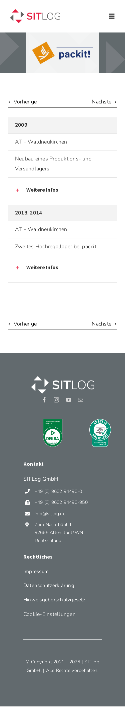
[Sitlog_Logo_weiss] (62, 375)
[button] (65, 190)
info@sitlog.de (50, 514)
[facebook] (44, 399)
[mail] (80, 399)
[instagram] (56, 399)
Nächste (101, 101)
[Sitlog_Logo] (35, 9)
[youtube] (68, 399)
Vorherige (25, 101)
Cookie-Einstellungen (49, 614)
